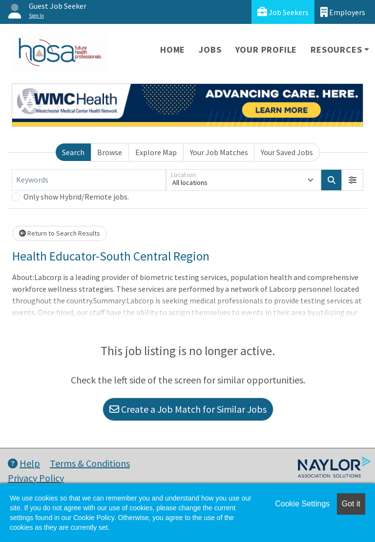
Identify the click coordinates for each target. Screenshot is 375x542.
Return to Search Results (59, 233)
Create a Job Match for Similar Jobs (188, 409)
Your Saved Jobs (287, 152)
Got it (351, 504)
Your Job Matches (219, 152)
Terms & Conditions (90, 463)
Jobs (210, 49)
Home (172, 49)
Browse (109, 152)
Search (73, 152)
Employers (342, 12)
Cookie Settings (302, 504)
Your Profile (266, 49)
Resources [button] (336, 49)
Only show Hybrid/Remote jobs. (76, 196)
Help (24, 463)
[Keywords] (89, 180)
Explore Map (156, 152)
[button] (352, 180)
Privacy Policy (36, 478)
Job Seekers (283, 12)
